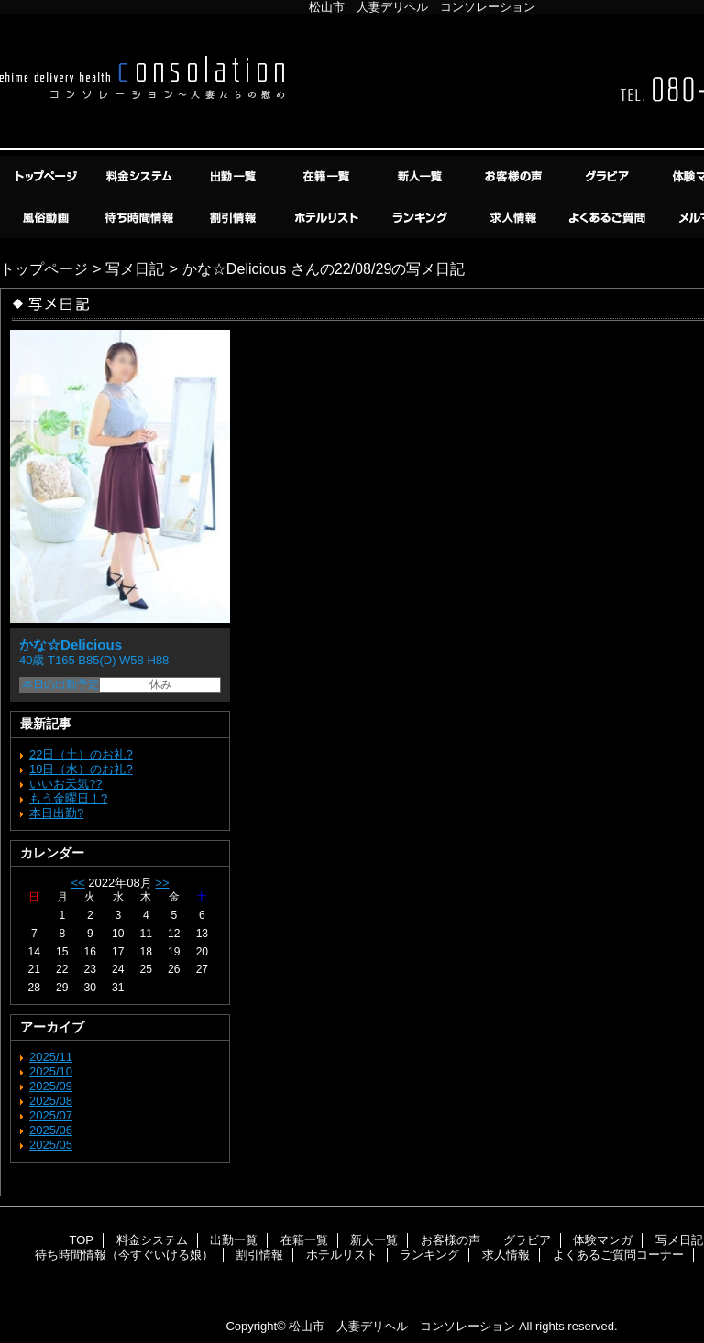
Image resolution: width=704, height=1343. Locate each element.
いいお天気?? (65, 784)
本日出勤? (56, 813)
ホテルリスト (328, 217)
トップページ (44, 268)
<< (77, 883)
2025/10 (50, 1071)
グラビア (608, 176)
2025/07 (50, 1115)
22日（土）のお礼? (81, 754)
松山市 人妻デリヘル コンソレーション (402, 1326)
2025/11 (50, 1057)
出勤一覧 (234, 176)
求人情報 (515, 217)
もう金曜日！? (68, 798)
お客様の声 (515, 176)
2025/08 (50, 1101)
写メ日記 (134, 268)
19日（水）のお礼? (81, 769)
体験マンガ (602, 1240)
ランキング (421, 217)
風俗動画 (47, 217)
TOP (47, 176)
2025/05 (50, 1145)
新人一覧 (421, 176)
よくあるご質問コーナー (608, 217)
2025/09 (50, 1086)
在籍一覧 (328, 176)
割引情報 (234, 217)
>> (162, 883)
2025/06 (50, 1130)
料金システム (141, 176)
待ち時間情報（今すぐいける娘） (141, 217)
